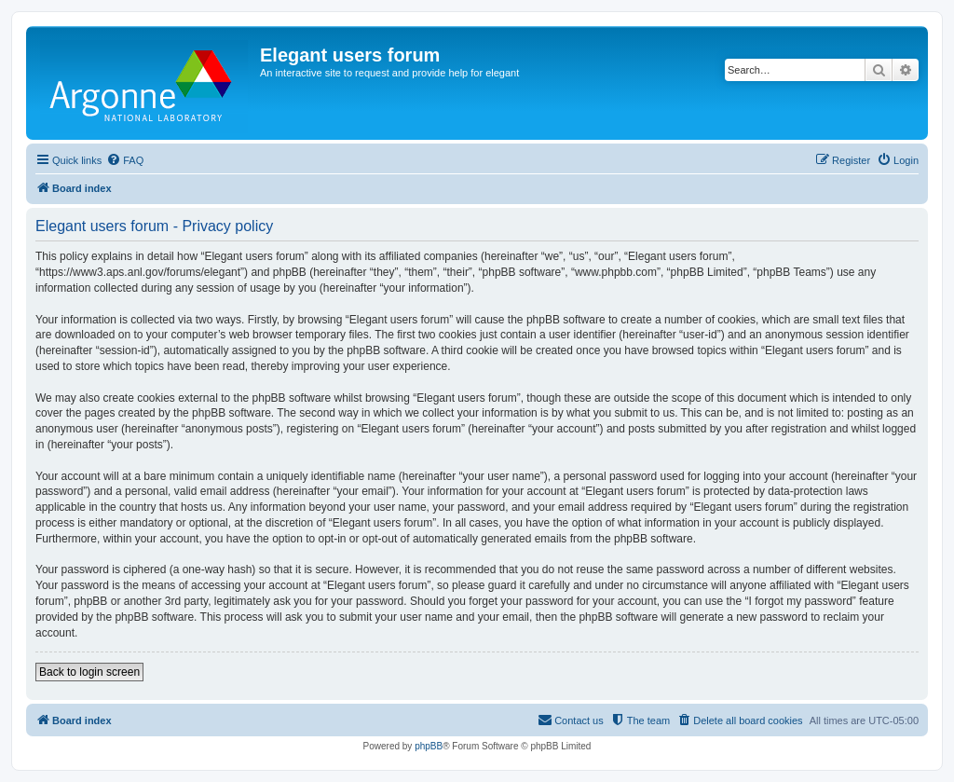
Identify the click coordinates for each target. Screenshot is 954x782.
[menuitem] (124, 160)
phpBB (429, 746)
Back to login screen (89, 672)
